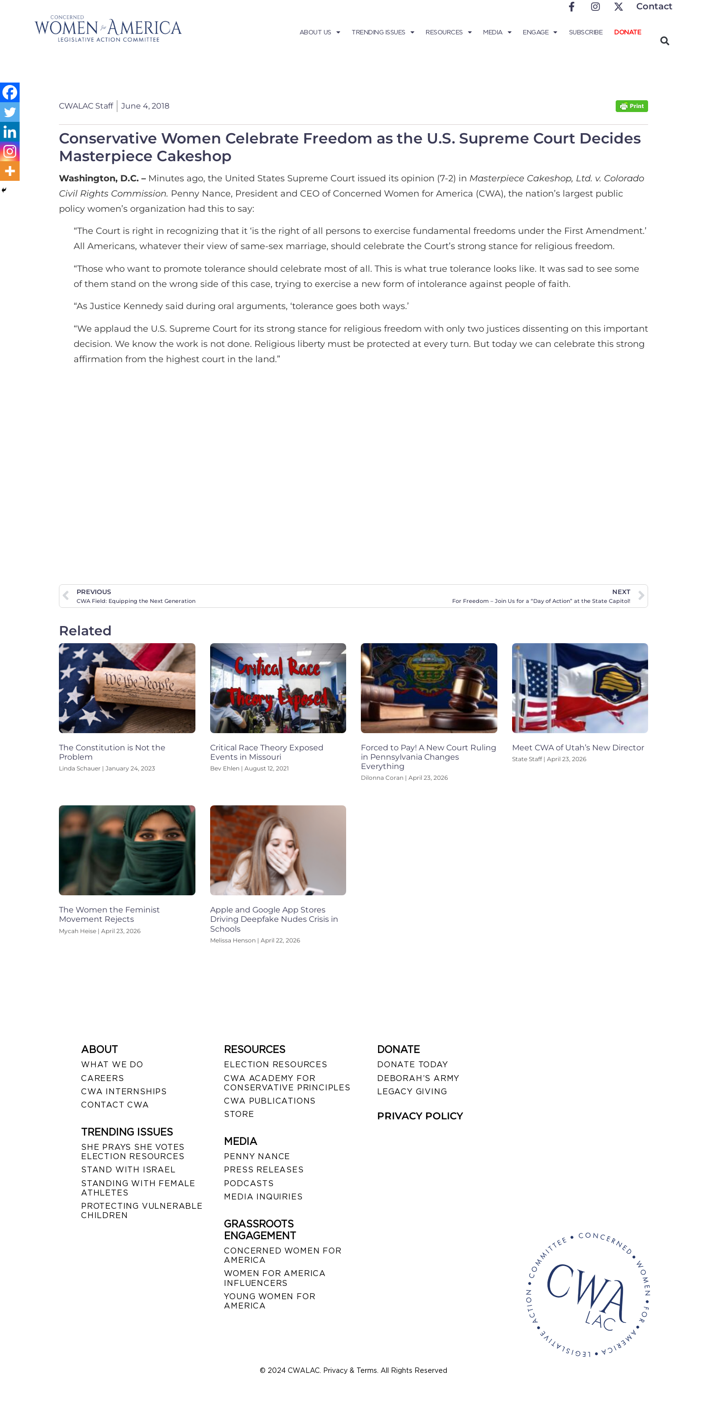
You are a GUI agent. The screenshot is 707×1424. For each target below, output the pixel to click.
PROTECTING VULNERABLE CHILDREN (142, 1210)
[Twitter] (10, 112)
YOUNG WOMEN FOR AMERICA (269, 1301)
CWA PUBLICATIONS (270, 1101)
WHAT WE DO (112, 1064)
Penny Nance (257, 1156)
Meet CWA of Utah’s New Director (578, 747)
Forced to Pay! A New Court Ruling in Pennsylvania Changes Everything (428, 757)
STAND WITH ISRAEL (128, 1169)
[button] (664, 40)
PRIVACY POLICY (420, 1116)
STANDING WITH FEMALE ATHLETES (138, 1188)
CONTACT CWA (115, 1105)
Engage (540, 32)
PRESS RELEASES (263, 1169)
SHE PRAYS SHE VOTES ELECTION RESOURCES (133, 1151)
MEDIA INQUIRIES (263, 1196)
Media (497, 32)
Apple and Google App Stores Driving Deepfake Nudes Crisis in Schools (274, 919)
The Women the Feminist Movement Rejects (109, 914)
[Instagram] (10, 151)
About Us (319, 32)
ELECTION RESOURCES (275, 1064)
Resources (448, 32)
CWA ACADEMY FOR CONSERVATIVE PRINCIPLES (287, 1083)
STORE (239, 1114)
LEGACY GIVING (412, 1091)
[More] (10, 171)
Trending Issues (383, 32)
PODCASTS (248, 1183)
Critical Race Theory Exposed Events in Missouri (267, 752)
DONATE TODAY (412, 1064)
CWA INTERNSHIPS (124, 1091)
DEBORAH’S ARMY (418, 1078)
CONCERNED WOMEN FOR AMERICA (282, 1255)
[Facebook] (10, 92)
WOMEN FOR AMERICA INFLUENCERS (275, 1278)
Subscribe (586, 32)
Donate (627, 32)
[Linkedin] (10, 132)
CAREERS (102, 1078)
